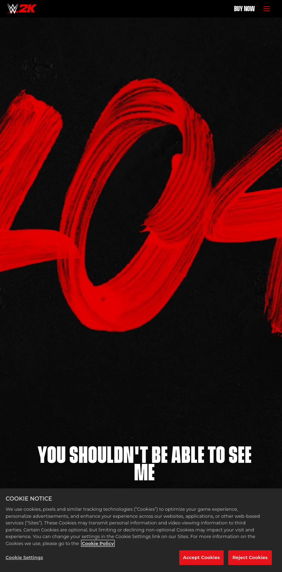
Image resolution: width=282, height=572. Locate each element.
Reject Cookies (250, 557)
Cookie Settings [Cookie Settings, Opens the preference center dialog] (24, 557)
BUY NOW (244, 8)
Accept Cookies (201, 557)
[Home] (22, 8)
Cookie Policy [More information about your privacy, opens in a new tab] (98, 543)
